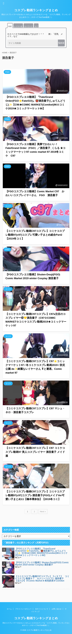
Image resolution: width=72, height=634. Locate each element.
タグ (36, 26)
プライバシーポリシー (23, 609)
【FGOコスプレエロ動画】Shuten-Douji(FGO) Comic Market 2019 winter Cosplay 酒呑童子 (42, 563)
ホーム (9, 609)
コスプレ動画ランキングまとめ (36, 10)
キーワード (28, 26)
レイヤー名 (18, 26)
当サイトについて (41, 609)
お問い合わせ (56, 609)
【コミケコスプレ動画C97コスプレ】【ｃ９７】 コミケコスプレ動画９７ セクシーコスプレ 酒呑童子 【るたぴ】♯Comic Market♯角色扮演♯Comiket (42, 578)
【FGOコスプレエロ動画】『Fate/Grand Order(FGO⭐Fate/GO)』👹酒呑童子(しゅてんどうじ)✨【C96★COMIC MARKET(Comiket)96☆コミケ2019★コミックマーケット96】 (41, 552)
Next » (43, 511)
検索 (10, 26)
